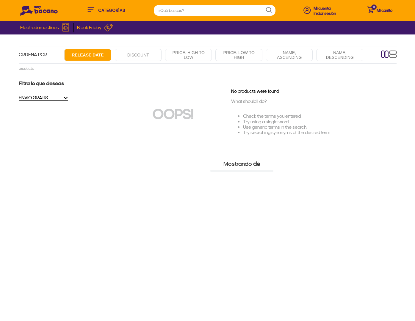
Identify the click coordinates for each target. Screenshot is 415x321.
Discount (138, 55)
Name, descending (339, 55)
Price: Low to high (239, 55)
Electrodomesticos (45, 27)
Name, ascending (289, 55)
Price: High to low (189, 55)
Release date (88, 55)
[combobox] (214, 10)
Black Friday (95, 27)
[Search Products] (271, 10)
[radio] (385, 55)
